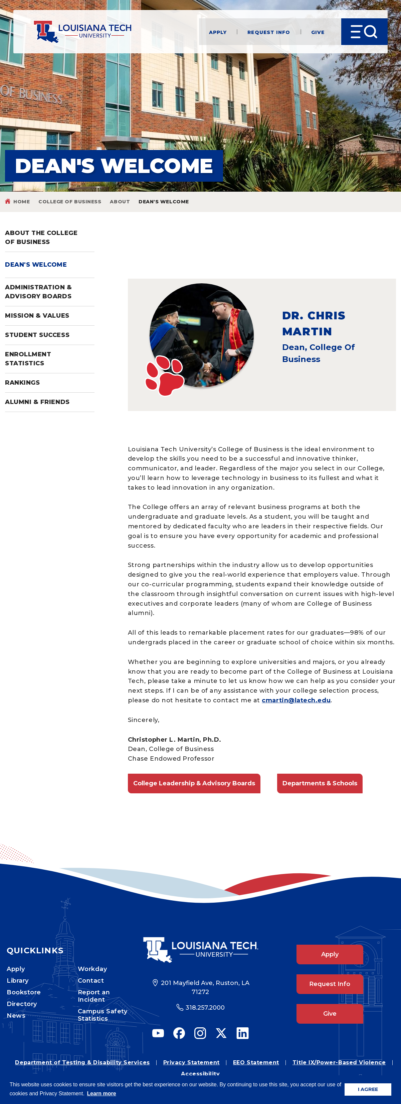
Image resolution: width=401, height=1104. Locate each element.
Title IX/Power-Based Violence (339, 1062)
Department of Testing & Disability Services (82, 1062)
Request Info (268, 31)
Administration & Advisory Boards (38, 292)
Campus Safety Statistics (103, 1015)
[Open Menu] (364, 31)
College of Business (69, 202)
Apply (218, 31)
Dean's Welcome (36, 264)
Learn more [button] (101, 1093)
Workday (92, 969)
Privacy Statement (191, 1062)
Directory (22, 1004)
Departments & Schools (319, 783)
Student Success (37, 335)
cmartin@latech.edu (296, 700)
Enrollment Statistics (28, 359)
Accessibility (200, 1074)
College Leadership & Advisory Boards (194, 783)
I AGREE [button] (368, 1089)
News (16, 1015)
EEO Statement (256, 1062)
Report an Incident (94, 996)
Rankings (22, 382)
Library (18, 980)
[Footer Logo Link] (200, 950)
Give (318, 31)
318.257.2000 (205, 1007)
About (120, 202)
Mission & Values (37, 315)
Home (21, 202)
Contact (91, 980)
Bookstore (24, 992)
